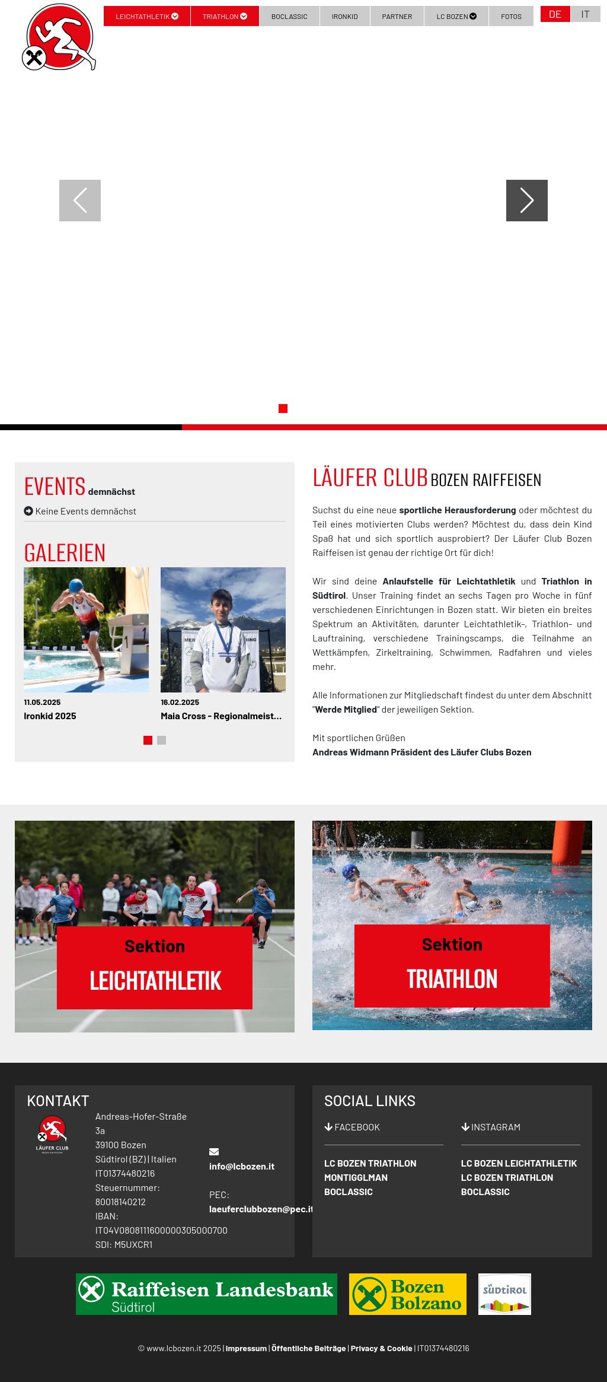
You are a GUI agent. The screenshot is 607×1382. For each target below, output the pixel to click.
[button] (283, 408)
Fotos (511, 16)
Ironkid (345, 16)
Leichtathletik (147, 16)
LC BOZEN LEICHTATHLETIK (519, 1162)
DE (555, 13)
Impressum (246, 1348)
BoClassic (289, 16)
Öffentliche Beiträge (308, 1348)
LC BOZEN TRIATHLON (370, 1162)
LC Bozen (456, 16)
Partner (397, 16)
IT (585, 13)
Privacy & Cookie (382, 1348)
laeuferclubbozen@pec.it (261, 1208)
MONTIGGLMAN (356, 1177)
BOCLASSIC (348, 1191)
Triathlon (225, 16)
